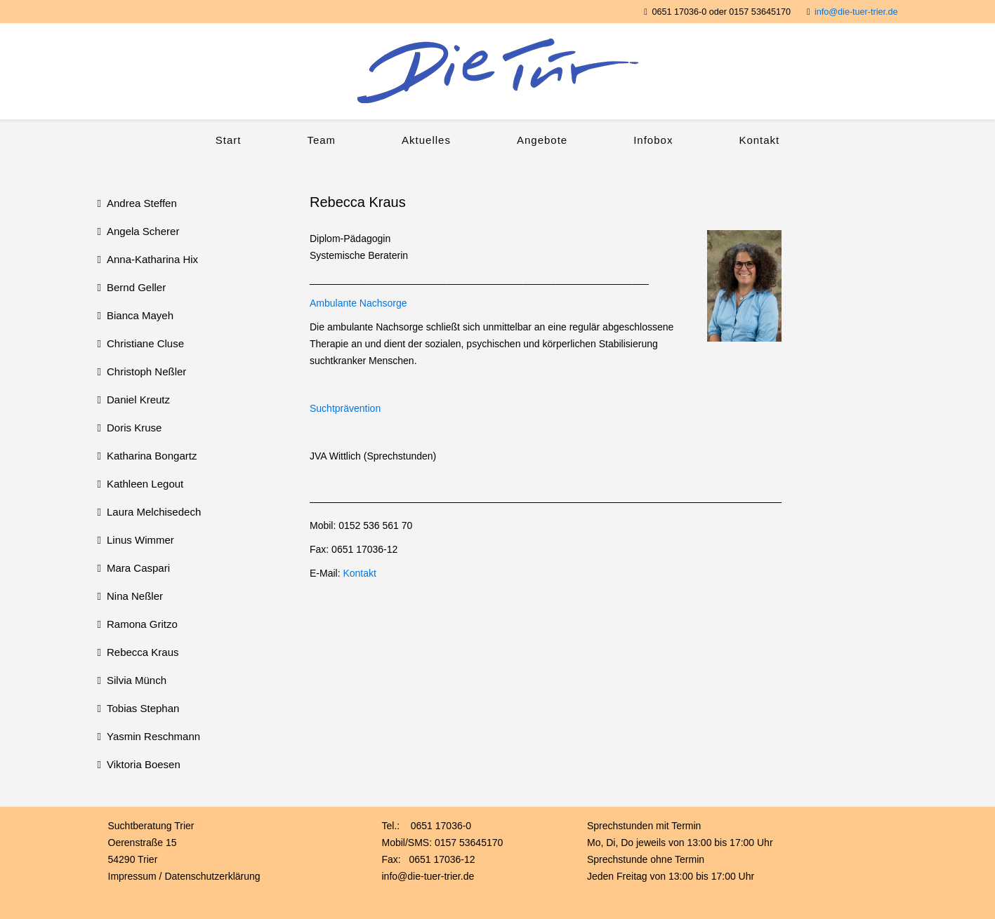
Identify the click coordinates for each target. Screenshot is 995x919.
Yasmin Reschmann (153, 736)
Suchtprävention (345, 408)
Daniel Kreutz (138, 399)
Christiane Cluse (145, 343)
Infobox (653, 140)
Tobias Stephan (143, 708)
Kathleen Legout (145, 484)
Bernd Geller (136, 287)
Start (229, 140)
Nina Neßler (135, 596)
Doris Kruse (134, 428)
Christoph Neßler (146, 371)
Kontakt (759, 140)
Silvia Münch (136, 680)
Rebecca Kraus (143, 652)
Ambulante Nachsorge (358, 303)
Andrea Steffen (142, 203)
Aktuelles (426, 140)
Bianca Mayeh (140, 315)
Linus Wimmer (140, 540)
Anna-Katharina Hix (152, 259)
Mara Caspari (138, 568)
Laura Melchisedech (154, 512)
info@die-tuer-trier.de (856, 12)
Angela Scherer (143, 231)
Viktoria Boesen (143, 764)
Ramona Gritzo (142, 624)
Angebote (542, 140)
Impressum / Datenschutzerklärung (184, 876)
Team (321, 140)
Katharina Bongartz (152, 456)
